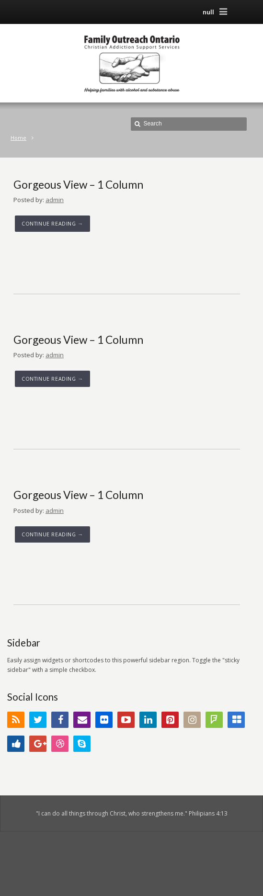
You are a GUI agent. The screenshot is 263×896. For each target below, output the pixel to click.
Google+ (37, 744)
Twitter (37, 720)
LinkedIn (148, 720)
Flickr (104, 720)
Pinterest (170, 720)
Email (82, 720)
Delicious (236, 720)
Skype (82, 744)
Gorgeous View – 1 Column (78, 184)
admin (55, 199)
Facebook (60, 720)
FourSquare (214, 720)
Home (18, 137)
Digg (15, 744)
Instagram (192, 720)
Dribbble (60, 744)
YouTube (126, 720)
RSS (15, 720)
